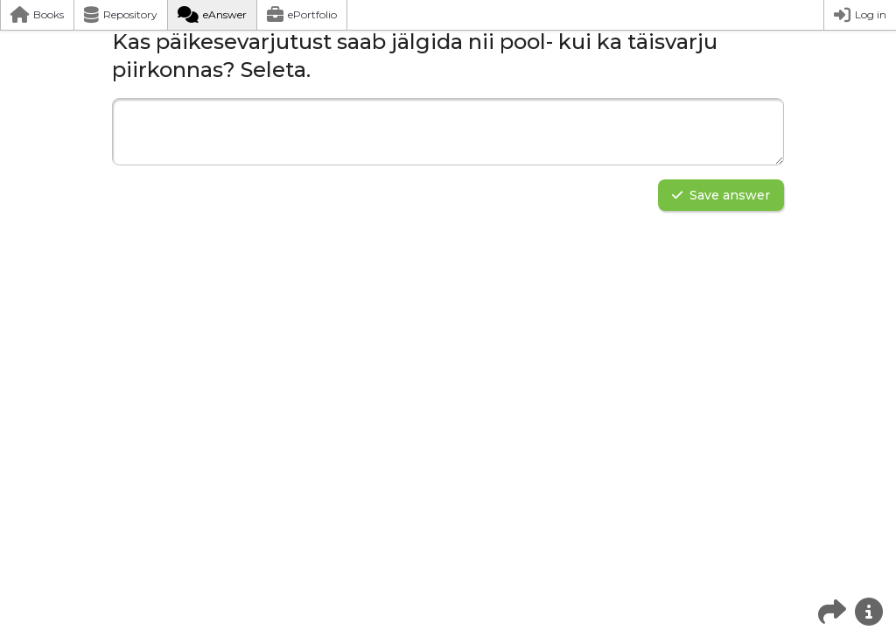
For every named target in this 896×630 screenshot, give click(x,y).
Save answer (721, 195)
